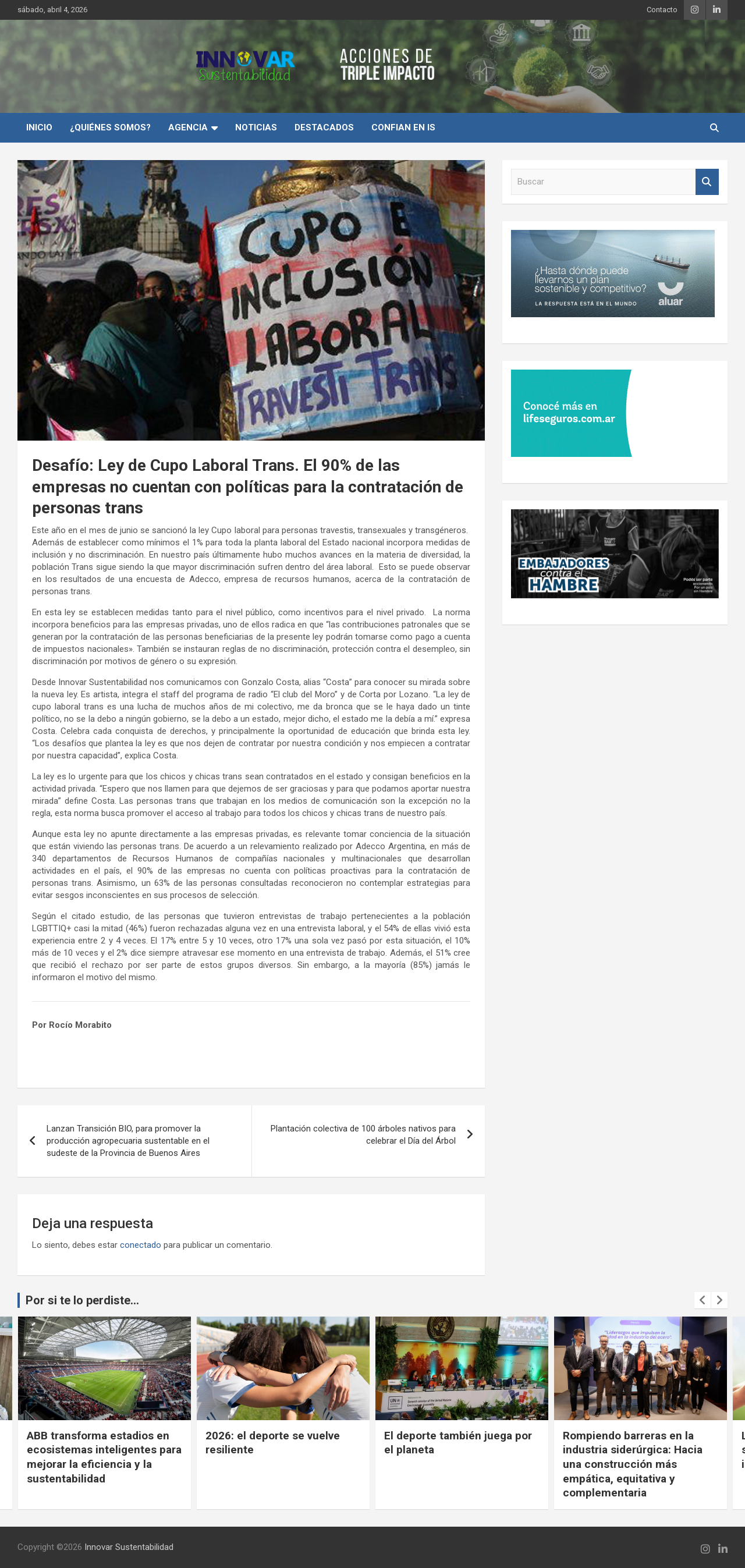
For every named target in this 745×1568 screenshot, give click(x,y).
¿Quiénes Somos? (110, 127)
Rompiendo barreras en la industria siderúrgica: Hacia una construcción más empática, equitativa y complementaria (633, 1464)
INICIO (39, 127)
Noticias (256, 127)
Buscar (707, 182)
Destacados (324, 127)
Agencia (188, 127)
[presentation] (702, 1300)
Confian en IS (403, 127)
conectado (140, 1245)
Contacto (662, 9)
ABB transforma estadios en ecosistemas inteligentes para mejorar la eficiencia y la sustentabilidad (104, 1457)
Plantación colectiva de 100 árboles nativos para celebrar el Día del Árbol (363, 1134)
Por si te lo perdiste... (82, 1300)
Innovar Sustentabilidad (128, 1547)
